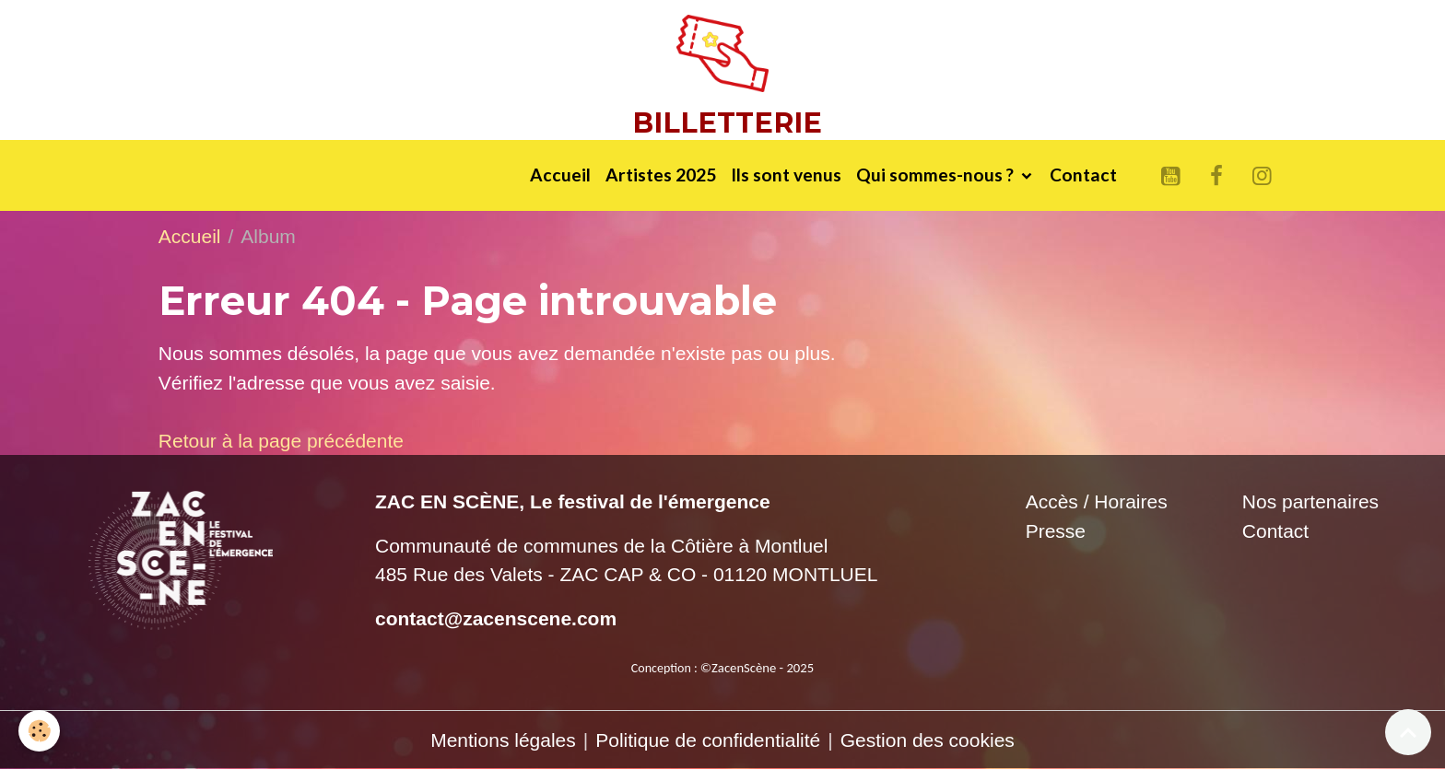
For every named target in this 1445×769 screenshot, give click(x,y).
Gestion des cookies (927, 740)
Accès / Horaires (1097, 501)
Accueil (560, 174)
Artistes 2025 (660, 174)
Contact (1083, 174)
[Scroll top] (1408, 732)
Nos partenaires (1310, 501)
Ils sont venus (786, 174)
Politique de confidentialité (707, 740)
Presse (1056, 531)
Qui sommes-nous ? (936, 174)
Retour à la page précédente (281, 440)
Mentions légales (503, 740)
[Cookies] (39, 731)
